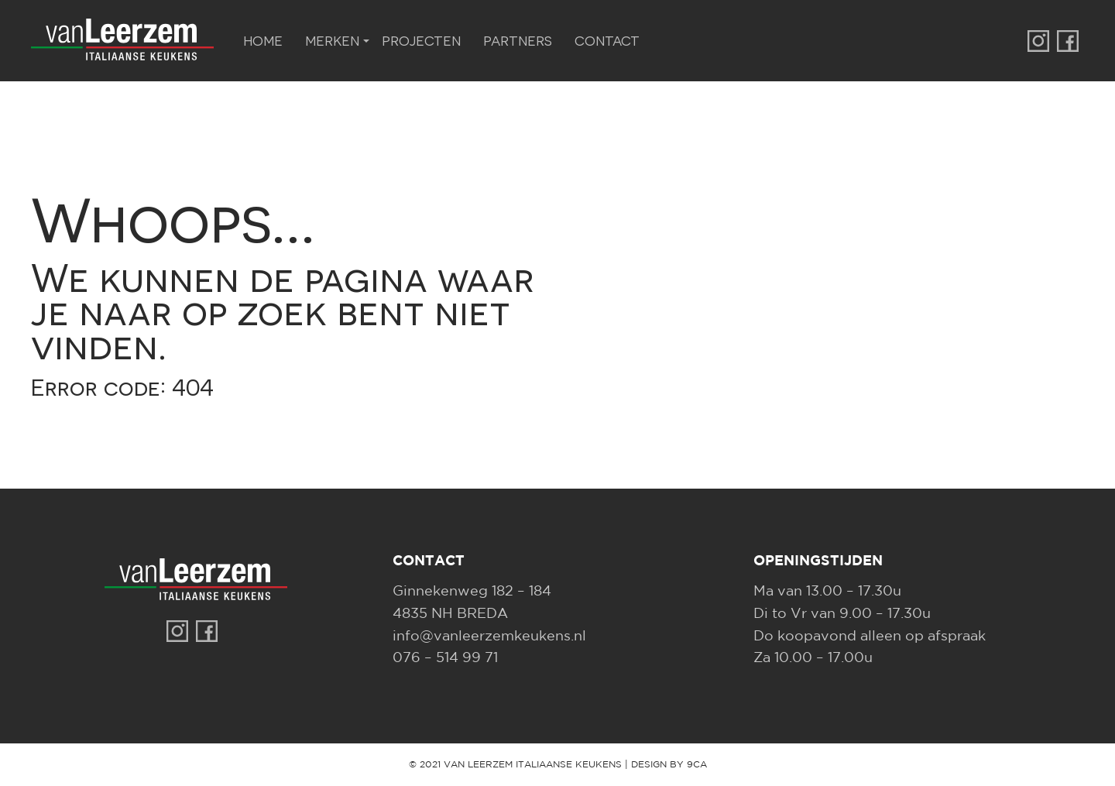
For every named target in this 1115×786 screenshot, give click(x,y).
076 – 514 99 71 (445, 658)
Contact (607, 40)
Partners (517, 40)
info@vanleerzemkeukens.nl (489, 636)
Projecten (421, 40)
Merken (332, 40)
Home (263, 40)
